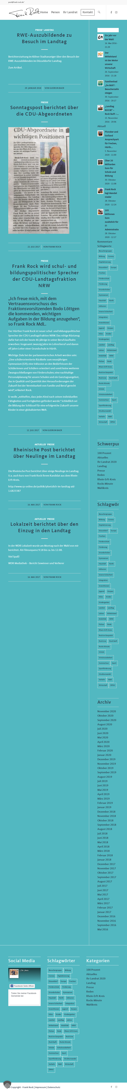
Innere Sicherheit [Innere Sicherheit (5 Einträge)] (105, 575)
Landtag (49, 30)
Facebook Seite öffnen (22, 986)
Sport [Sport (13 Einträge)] (114, 663)
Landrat (102, 345)
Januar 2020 (104, 755)
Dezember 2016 (106, 916)
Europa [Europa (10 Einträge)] (113, 531)
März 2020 (103, 746)
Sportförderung (105, 406)
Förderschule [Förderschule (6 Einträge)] (104, 542)
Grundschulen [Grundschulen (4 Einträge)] (104, 553)
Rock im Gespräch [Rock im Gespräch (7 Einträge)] (106, 636)
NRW (111, 356)
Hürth (111, 301)
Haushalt (102, 301)
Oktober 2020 (105, 716)
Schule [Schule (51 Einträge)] (101, 652)
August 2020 (104, 724)
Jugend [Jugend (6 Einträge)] (101, 591)
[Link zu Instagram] (116, 12)
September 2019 (106, 772)
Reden (101, 475)
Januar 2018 (104, 860)
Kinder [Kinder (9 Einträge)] (108, 597)
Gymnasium (103, 295)
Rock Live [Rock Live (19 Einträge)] (102, 641)
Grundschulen (104, 290)
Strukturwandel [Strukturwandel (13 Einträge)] (105, 674)
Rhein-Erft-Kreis (105, 367)
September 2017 (106, 877)
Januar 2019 (104, 807)
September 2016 (106, 925)
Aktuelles (40, 444)
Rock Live (102, 378)
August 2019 (104, 777)
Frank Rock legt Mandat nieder (111, 193)
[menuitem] (43, 12)
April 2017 (103, 899)
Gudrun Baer (57, 88)
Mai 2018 (102, 842)
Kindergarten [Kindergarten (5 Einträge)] (104, 602)
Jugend (101, 328)
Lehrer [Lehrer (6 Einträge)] (101, 614)
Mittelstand (111, 350)
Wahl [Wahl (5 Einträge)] (110, 680)
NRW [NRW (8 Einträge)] (111, 619)
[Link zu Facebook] (111, 12)
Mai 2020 (102, 737)
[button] (7, 1084)
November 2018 (106, 816)
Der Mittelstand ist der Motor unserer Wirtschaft (111, 60)
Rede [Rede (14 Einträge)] (109, 624)
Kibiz (101, 334)
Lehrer (101, 350)
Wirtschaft (103, 422)
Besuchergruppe (105, 251)
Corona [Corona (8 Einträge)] (111, 520)
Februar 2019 (105, 803)
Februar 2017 (105, 908)
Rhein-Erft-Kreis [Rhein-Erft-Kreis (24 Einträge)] (105, 630)
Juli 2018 (102, 833)
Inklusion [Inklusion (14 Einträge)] (102, 569)
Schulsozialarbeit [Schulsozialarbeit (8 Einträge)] (105, 658)
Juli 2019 (102, 781)
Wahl (110, 417)
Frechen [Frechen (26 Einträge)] (102, 536)
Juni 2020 (102, 733)
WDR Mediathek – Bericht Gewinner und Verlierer (36, 563)
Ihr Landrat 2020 (107, 462)
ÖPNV (112, 422)
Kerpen (110, 328)
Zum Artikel (15, 67)
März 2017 (103, 903)
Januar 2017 (104, 912)
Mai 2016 (102, 929)
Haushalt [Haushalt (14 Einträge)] (102, 564)
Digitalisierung (105, 262)
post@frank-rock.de (16, 2)
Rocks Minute (104, 383)
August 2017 (104, 881)
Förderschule (104, 279)
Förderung (103, 284)
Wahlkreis (102, 488)
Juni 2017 (102, 890)
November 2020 (106, 711)
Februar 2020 (105, 750)
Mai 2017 (102, 894)
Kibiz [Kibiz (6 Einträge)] (101, 597)
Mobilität (102, 356)
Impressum (40, 1087)
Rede (109, 361)
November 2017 (106, 868)
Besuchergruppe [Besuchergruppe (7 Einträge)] (105, 514)
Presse (38, 30)
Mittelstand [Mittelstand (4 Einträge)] (111, 614)
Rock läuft (113, 378)
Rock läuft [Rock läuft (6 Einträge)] (113, 641)
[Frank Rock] (24, 12)
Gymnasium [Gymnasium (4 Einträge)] (103, 558)
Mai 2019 (102, 790)
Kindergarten (104, 339)
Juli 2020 (102, 729)
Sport (114, 400)
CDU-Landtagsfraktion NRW (39, 335)
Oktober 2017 (105, 873)
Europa (113, 267)
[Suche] (99, 12)
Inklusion (102, 306)
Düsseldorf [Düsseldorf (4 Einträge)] (103, 531)
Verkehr (102, 417)
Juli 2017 (102, 886)
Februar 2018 (105, 855)
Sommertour (104, 400)
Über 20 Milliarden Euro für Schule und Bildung (110, 168)
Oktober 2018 (105, 820)
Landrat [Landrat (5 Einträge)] (102, 608)
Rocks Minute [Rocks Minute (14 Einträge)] (104, 647)
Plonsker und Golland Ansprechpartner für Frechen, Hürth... (113, 139)
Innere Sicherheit (105, 312)
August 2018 (104, 829)
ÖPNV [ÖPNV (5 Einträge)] (112, 685)
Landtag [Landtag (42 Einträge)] (111, 608)
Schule (101, 389)
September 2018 (106, 825)
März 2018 (103, 851)
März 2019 (103, 799)
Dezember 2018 (106, 812)
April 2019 (103, 794)
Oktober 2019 (105, 768)
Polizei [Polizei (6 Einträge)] (101, 624)
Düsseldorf (103, 267)
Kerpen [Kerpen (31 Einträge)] (110, 591)
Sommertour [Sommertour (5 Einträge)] (104, 663)
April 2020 (103, 742)
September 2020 (106, 720)
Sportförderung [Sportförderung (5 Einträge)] (105, 669)
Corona (111, 256)
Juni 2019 (102, 785)
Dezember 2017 (106, 864)
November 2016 (106, 921)
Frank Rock (54, 247)
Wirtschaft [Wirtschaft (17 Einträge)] (103, 685)
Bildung (102, 256)
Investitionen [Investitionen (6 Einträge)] (104, 586)
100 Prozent (104, 453)
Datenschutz (54, 1087)
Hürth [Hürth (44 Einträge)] (111, 564)
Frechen (102, 273)
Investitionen (104, 323)
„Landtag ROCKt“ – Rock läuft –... (112, 110)
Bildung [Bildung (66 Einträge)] (102, 520)
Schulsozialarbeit (105, 394)
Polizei (101, 361)
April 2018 (103, 846)
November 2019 (106, 764)
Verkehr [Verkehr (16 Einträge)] (102, 680)
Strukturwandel (105, 411)
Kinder (108, 334)
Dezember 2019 (106, 759)
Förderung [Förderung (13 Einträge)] (103, 547)
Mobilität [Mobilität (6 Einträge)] (102, 619)
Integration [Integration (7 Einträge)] (103, 580)
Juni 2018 (102, 838)
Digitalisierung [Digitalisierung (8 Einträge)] (105, 525)
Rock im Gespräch (106, 372)
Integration (103, 317)
